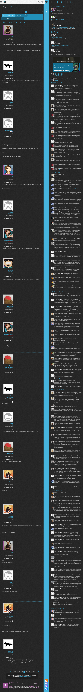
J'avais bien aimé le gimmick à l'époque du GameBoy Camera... (64, 28)
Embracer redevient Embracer (58, 12)
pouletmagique (9, 130)
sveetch (56, 16)
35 (35, 12)
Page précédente (14, 11)
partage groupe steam (56, 53)
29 (21, 12)
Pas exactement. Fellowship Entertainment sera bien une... (63, 13)
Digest (73, 2)
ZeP (12, 176)
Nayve (56, 42)
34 (32, 12)
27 (16, 12)
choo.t (56, 24)
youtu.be (57, 80)
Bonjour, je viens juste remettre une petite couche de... (62, 20)
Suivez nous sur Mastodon (47, 686)
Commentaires (59, 6)
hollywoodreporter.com (59, 381)
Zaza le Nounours (8, 240)
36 (37, 12)
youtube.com (63, 170)
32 (28, 12)
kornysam (10, 270)
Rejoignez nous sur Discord (47, 683)
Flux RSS (47, 680)
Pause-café (21, 15)
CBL (12, 36)
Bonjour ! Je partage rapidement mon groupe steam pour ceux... (64, 54)
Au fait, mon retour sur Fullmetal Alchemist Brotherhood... (63, 38)
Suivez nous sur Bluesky (47, 689)
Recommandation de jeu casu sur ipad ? (60, 45)
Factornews (8, 15)
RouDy (11, 423)
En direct (58, 2)
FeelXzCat (10, 102)
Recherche (39, 2)
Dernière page (41, 11)
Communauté (46, 338)
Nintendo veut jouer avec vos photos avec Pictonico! (63, 27)
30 (23, 12)
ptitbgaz (11, 481)
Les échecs (54, 46)
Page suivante (39, 11)
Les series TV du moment (12, 18)
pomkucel (10, 72)
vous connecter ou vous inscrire (25, 676)
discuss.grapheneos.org (60, 612)
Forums (56, 32)
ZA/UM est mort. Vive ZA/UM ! (58, 19)
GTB (55, 34)
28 (18, 12)
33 (30, 12)
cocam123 (57, 49)
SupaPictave (10, 306)
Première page (12, 11)
